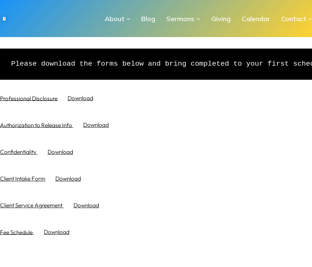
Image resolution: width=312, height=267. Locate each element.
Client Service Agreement (32, 205)
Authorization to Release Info (36, 124)
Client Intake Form (22, 178)
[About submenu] (128, 19)
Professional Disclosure (29, 98)
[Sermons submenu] (198, 19)
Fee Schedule (17, 231)
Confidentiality (19, 151)
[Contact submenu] (310, 19)
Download (80, 98)
